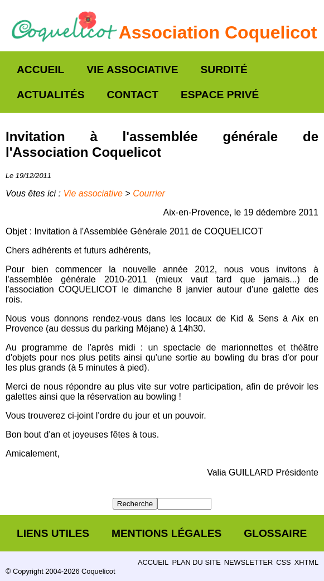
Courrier (149, 193)
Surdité (223, 69)
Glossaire (275, 533)
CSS (283, 562)
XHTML (306, 562)
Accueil (40, 69)
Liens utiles (53, 533)
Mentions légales (166, 533)
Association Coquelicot (218, 32)
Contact (132, 94)
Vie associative (132, 69)
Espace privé (220, 94)
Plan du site (196, 562)
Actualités (51, 94)
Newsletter (248, 562)
